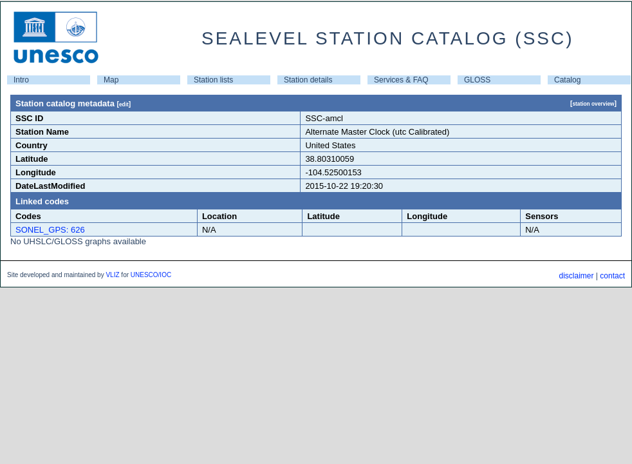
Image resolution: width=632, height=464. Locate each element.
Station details (308, 79)
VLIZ (112, 274)
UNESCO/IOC (151, 274)
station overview (593, 104)
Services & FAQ (401, 79)
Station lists (213, 79)
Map (111, 79)
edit (124, 104)
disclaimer (576, 275)
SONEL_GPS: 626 (50, 230)
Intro (21, 79)
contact (612, 275)
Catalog (567, 79)
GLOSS (477, 79)
